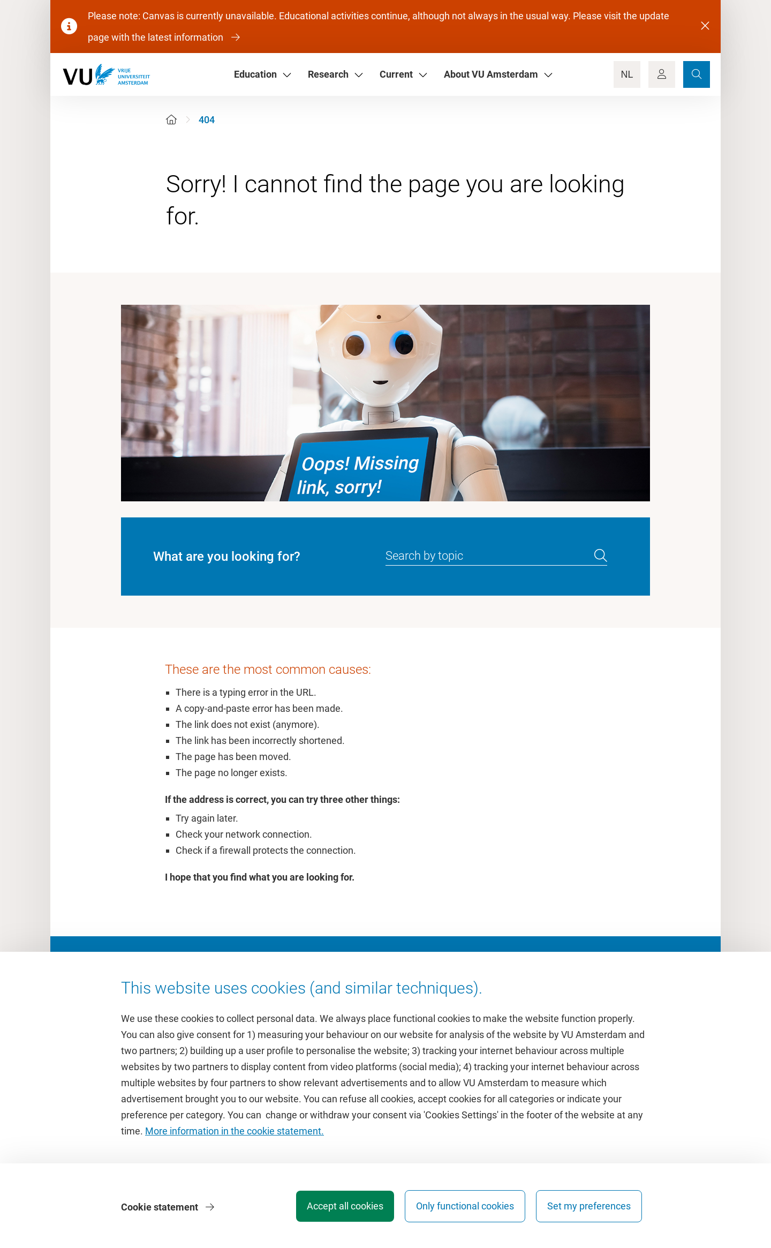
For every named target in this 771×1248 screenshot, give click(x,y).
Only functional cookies (463, 1207)
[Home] (171, 119)
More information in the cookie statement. (234, 1132)
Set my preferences (589, 1207)
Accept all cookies (341, 1207)
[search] (600, 556)
